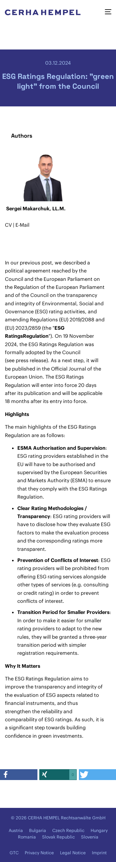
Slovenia (89, 837)
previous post (36, 262)
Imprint (99, 853)
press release (31, 360)
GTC (14, 853)
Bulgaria (37, 830)
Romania (27, 837)
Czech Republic (68, 830)
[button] (18, 774)
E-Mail (22, 225)
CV (9, 225)
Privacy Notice (39, 853)
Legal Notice (73, 853)
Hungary (99, 830)
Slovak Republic (58, 837)
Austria (16, 830)
